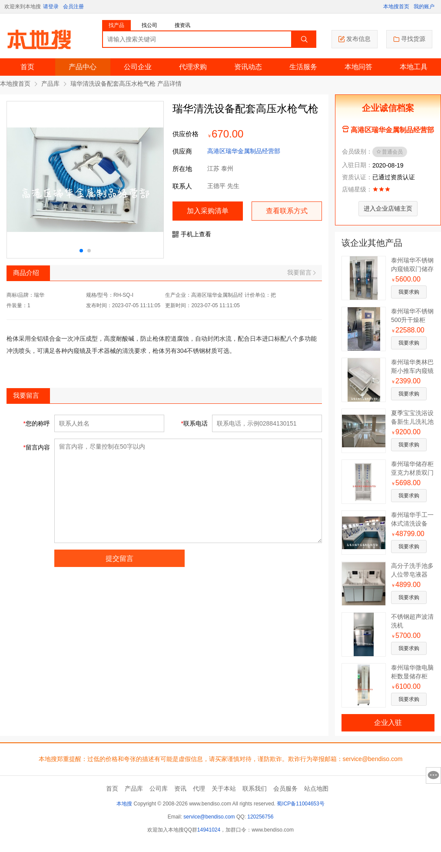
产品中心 (82, 66)
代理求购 (193, 66)
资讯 (180, 788)
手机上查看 (191, 234)
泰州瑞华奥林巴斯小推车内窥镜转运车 (412, 371)
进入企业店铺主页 (388, 208)
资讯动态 (248, 66)
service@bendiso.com (209, 817)
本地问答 (358, 66)
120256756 (260, 817)
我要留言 (301, 272)
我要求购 (408, 292)
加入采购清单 (208, 211)
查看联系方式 (287, 211)
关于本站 (224, 788)
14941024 (208, 830)
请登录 (51, 6)
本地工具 (414, 66)
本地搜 (124, 804)
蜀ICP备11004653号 (300, 804)
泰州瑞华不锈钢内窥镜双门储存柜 (412, 269)
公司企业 (138, 66)
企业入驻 (388, 722)
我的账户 (424, 6)
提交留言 (119, 558)
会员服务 (285, 788)
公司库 (158, 788)
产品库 (50, 83)
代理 (199, 788)
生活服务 (303, 66)
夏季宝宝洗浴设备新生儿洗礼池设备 (412, 421)
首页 (27, 66)
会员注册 (73, 6)
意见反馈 (433, 775)
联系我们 (254, 788)
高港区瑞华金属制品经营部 (243, 151)
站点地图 (316, 788)
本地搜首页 (396, 6)
